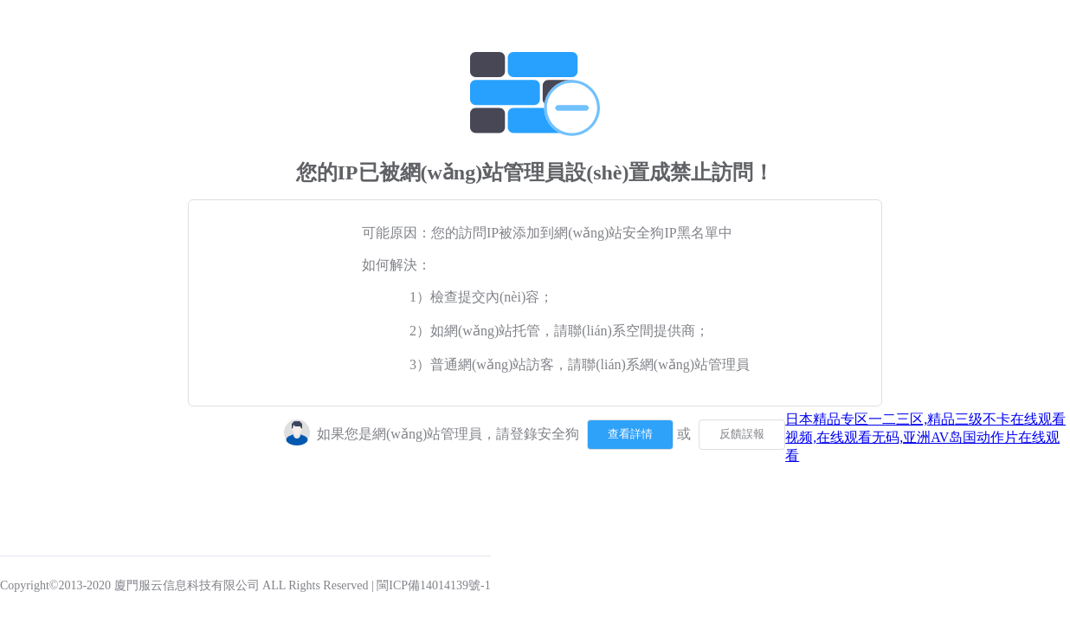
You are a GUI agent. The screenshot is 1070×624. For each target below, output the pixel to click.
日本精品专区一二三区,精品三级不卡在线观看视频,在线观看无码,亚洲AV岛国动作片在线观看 (925, 437)
